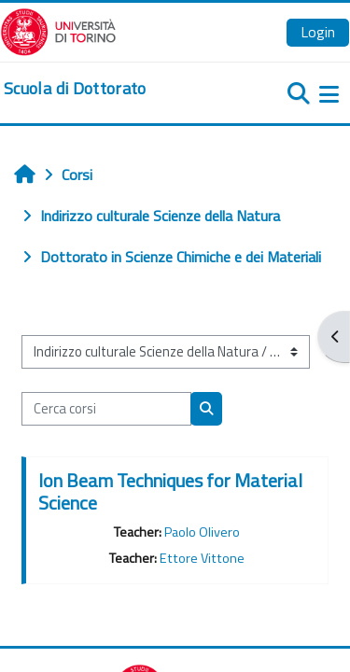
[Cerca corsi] (106, 409)
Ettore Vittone (202, 558)
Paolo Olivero (202, 532)
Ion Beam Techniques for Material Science (170, 491)
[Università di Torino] (58, 30)
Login (318, 32)
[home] (75, 88)
